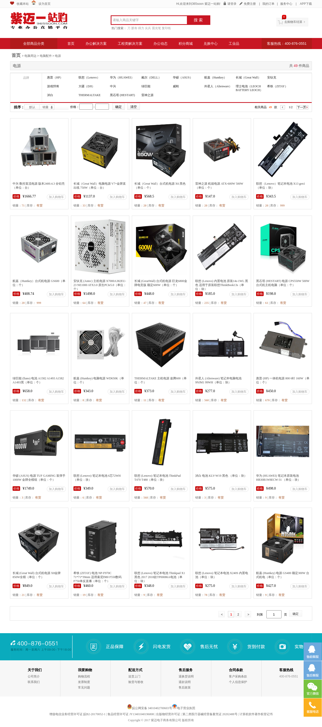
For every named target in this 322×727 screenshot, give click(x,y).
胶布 (134, 28)
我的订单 (268, 4)
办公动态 (160, 44)
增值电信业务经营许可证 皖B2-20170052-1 (77, 714)
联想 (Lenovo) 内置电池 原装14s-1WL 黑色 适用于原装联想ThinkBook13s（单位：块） (221, 285)
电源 (58, 56)
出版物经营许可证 (168, 714)
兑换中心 (211, 44)
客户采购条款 (238, 676)
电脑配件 (46, 56)
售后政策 (185, 687)
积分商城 (186, 44)
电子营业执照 (186, 708)
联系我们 (34, 682)
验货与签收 (135, 682)
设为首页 (44, 4)
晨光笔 (156, 28)
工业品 (234, 44)
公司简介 (34, 676)
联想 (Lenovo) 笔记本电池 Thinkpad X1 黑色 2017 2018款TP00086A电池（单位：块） (159, 577)
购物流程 (84, 676)
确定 (296, 614)
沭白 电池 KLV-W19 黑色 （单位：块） (221, 475)
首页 (70, 44)
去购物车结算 (293, 22)
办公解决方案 (96, 44)
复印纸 (166, 28)
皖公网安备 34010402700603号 (149, 708)
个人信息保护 (238, 682)
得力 (141, 28)
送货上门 (134, 676)
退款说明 (185, 682)
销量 (46, 107)
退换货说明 (186, 676)
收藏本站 (23, 4)
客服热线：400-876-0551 (286, 44)
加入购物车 (56, 197)
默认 (32, 107)
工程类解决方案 (130, 44)
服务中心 (286, 4)
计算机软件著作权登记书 (256, 714)
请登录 (231, 4)
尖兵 (148, 28)
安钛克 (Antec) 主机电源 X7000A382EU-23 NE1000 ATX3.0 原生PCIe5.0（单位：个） (99, 285)
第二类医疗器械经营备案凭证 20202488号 (209, 714)
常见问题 (84, 687)
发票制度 (84, 682)
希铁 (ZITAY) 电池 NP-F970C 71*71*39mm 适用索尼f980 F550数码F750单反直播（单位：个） (97, 577)
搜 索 (198, 20)
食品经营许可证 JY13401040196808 (130, 714)
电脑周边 (30, 56)
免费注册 (250, 4)
